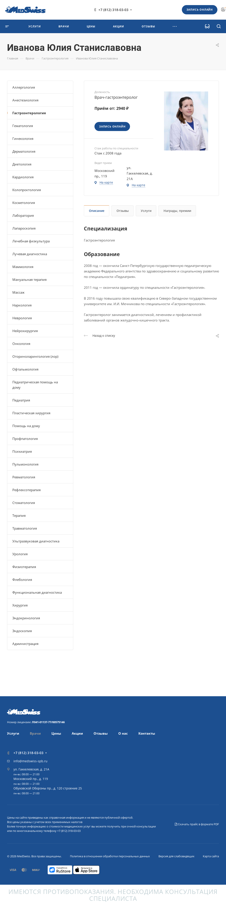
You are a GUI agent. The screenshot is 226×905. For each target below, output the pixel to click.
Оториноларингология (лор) (35, 356)
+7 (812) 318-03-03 (113, 10)
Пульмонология (25, 464)
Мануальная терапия (29, 279)
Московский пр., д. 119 (30, 779)
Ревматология (23, 477)
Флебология (22, 579)
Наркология (22, 305)
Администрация (25, 643)
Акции (77, 733)
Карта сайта (211, 856)
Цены (56, 733)
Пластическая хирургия (31, 413)
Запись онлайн (199, 9)
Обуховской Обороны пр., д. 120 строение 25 (47, 788)
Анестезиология (25, 100)
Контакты (146, 733)
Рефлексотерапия (26, 490)
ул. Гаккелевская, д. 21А (31, 769)
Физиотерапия (24, 567)
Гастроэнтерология (29, 113)
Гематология (22, 126)
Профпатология (25, 438)
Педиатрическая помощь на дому (35, 385)
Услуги (146, 211)
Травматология (24, 528)
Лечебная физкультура (31, 241)
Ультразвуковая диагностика (35, 541)
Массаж (18, 292)
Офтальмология (25, 369)
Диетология (21, 164)
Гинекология (22, 138)
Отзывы (123, 211)
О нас (123, 733)
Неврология (22, 318)
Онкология (21, 343)
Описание (96, 211)
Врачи (35, 733)
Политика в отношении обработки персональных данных (110, 856)
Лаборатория (23, 215)
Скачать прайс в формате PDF (197, 824)
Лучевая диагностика (29, 254)
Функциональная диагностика (37, 592)
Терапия (19, 515)
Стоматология (23, 502)
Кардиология (23, 177)
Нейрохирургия (25, 331)
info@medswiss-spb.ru (30, 761)
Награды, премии (177, 211)
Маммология (22, 266)
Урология (20, 554)
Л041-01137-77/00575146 (48, 722)
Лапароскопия (24, 228)
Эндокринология (26, 618)
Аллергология (23, 87)
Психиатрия (22, 451)
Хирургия (20, 605)
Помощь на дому (26, 426)
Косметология (23, 202)
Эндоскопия (22, 631)
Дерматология (23, 151)
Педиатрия (21, 400)
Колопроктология (26, 190)
